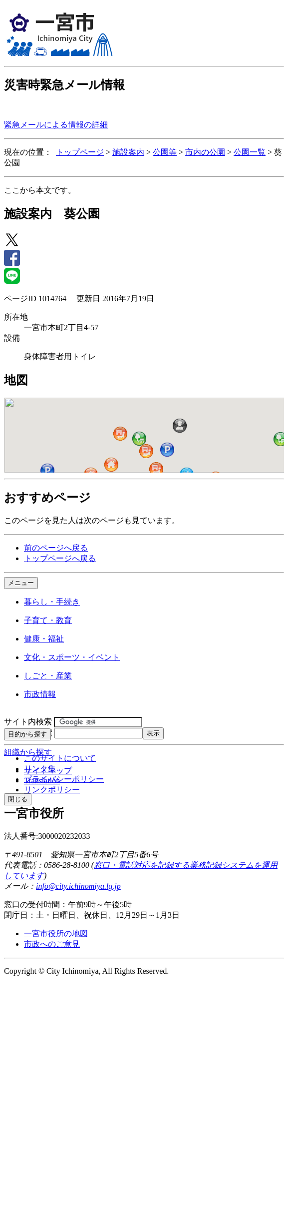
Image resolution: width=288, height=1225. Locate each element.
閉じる (17, 799)
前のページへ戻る (56, 548)
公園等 (165, 152)
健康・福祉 (44, 638)
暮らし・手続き (52, 602)
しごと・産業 (48, 675)
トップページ (80, 152)
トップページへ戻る (60, 558)
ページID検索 (28, 732)
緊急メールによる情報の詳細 (56, 124)
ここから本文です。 (40, 190)
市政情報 (40, 694)
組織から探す (28, 752)
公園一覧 (250, 152)
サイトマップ (48, 770)
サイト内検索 (28, 721)
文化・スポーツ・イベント (72, 657)
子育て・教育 (48, 620)
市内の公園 (205, 152)
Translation (42, 780)
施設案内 (128, 152)
